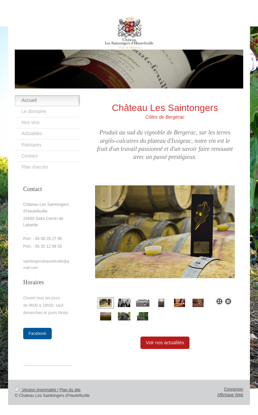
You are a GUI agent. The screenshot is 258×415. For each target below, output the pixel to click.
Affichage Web (230, 395)
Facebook (37, 333)
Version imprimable (36, 390)
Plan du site (70, 390)
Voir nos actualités (165, 342)
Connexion (233, 389)
